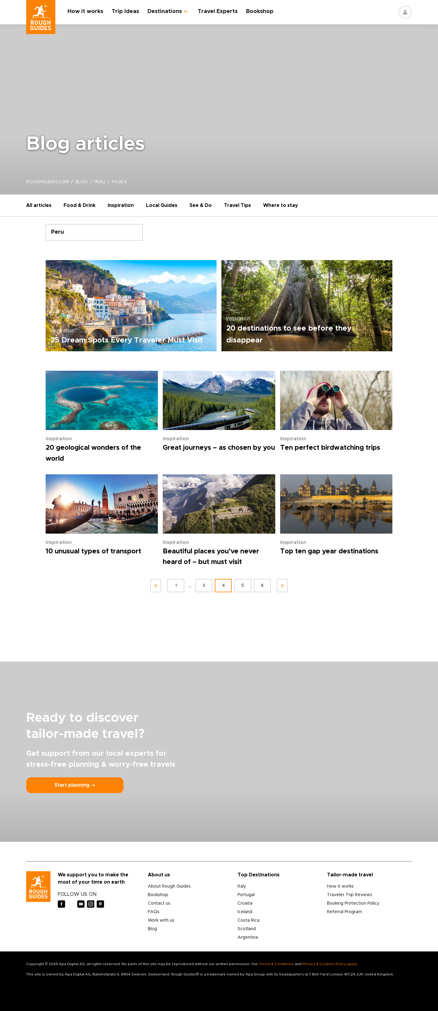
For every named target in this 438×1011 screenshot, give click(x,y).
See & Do (200, 205)
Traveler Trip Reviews (349, 895)
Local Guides (161, 205)
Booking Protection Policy (353, 903)
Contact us (159, 903)
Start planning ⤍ (74, 785)
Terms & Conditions (276, 964)
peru (99, 182)
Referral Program (344, 912)
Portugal (246, 895)
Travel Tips (237, 205)
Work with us (161, 920)
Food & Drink (80, 205)
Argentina (248, 937)
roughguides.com (47, 182)
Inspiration (121, 205)
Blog (152, 929)
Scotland (247, 929)
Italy (242, 886)
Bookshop (259, 11)
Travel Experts (218, 11)
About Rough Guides (169, 886)
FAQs (153, 912)
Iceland (245, 912)
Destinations (165, 11)
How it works (85, 11)
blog (81, 182)
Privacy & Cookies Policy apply (329, 964)
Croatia (245, 903)
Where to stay (280, 205)
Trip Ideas (125, 11)
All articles (38, 205)
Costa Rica (248, 920)
